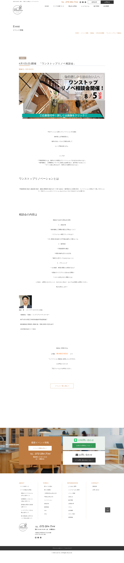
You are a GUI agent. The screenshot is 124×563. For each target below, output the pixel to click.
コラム (70, 493)
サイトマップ (68, 534)
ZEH (45, 496)
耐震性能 (46, 493)
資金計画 (46, 489)
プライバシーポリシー (58, 534)
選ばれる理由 (72, 6)
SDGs (45, 500)
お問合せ (107, 2)
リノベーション (48, 486)
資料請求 (94, 2)
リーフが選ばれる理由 (25, 476)
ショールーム (85, 6)
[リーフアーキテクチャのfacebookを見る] (38, 524)
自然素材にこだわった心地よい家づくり (27, 486)
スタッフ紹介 (71, 500)
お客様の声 (71, 489)
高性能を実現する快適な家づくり (27, 492)
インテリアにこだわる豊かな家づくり (27, 497)
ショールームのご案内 (74, 476)
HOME (47, 6)
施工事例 (96, 6)
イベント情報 (71, 479)
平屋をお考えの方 (48, 483)
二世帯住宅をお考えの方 (50, 479)
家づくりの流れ (48, 472)
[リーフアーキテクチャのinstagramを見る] (35, 524)
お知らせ (70, 483)
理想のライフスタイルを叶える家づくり (27, 480)
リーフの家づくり (58, 6)
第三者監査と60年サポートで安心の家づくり (27, 503)
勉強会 (23, 58)
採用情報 (70, 503)
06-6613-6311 (62, 353)
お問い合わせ (95, 476)
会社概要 (106, 6)
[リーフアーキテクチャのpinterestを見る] (40, 524)
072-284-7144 (71, 2)
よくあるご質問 (72, 472)
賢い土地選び (47, 476)
